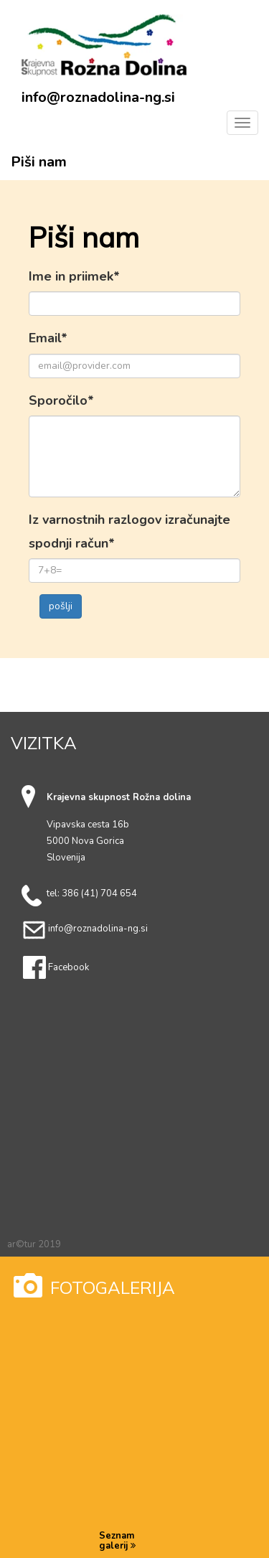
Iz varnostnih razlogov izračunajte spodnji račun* (129, 531)
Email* (48, 338)
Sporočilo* (61, 400)
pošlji (60, 606)
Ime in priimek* (74, 276)
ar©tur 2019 (34, 1244)
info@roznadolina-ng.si (98, 97)
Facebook (68, 967)
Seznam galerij (117, 1541)
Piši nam (39, 162)
